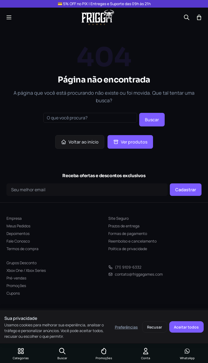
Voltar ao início (80, 142)
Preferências (126, 327)
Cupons (13, 293)
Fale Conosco (18, 241)
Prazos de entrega (123, 225)
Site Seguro (118, 218)
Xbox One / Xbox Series (26, 270)
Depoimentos (18, 233)
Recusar (154, 327)
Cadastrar (185, 190)
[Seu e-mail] (87, 189)
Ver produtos (130, 142)
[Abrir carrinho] (199, 17)
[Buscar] (186, 17)
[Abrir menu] (9, 17)
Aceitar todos (186, 327)
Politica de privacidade (127, 248)
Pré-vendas (16, 278)
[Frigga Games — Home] (98, 17)
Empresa (14, 218)
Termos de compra (22, 248)
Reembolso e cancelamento (132, 241)
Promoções (16, 285)
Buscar (152, 120)
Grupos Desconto (21, 262)
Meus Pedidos (18, 225)
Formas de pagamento (127, 233)
